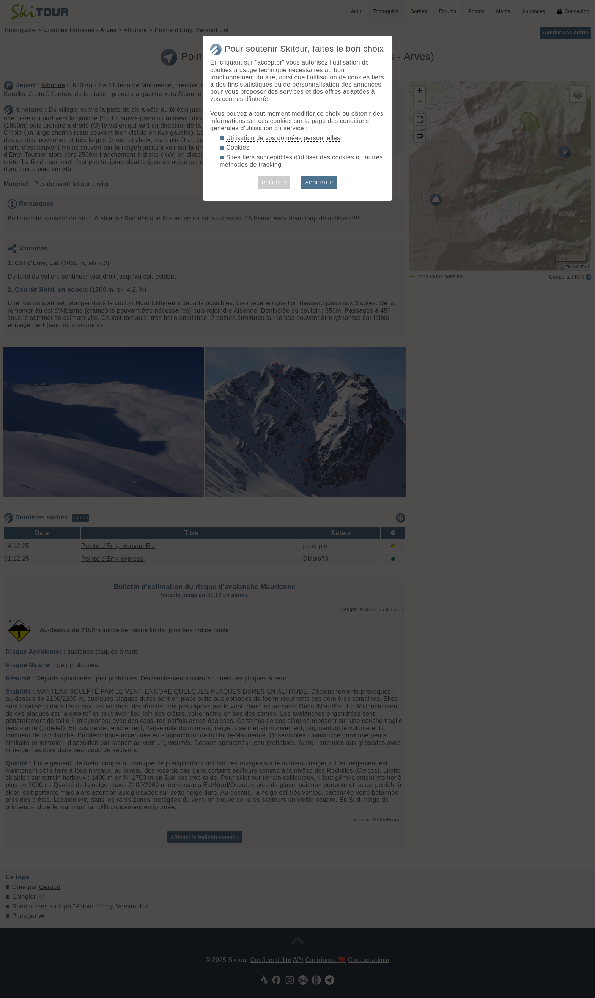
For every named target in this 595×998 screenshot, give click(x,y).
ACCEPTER (319, 183)
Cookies (237, 147)
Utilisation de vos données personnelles (283, 138)
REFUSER (274, 183)
